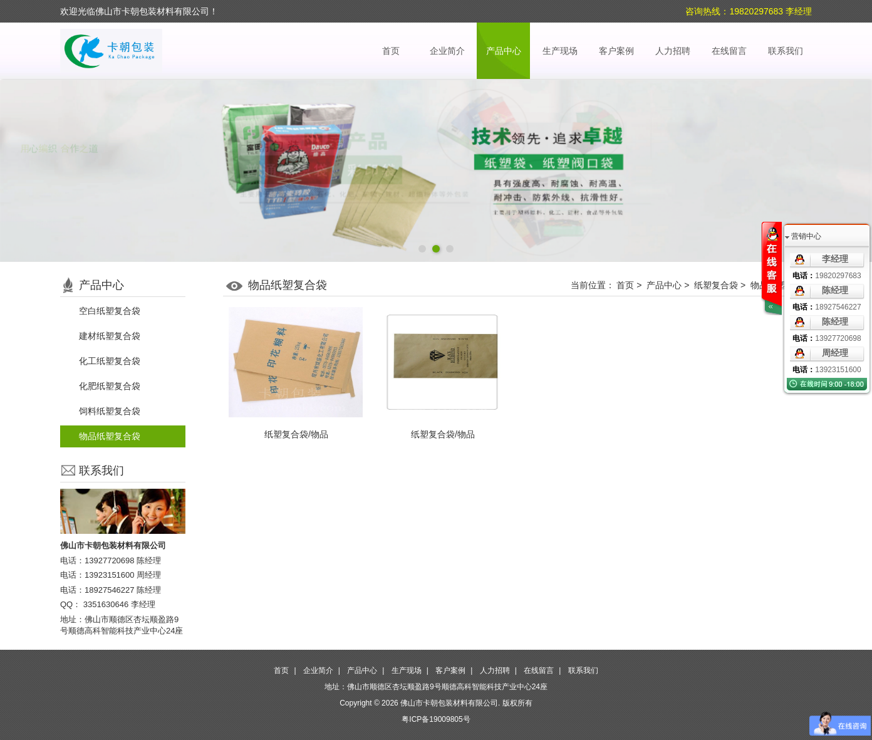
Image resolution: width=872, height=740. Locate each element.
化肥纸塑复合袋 (109, 386)
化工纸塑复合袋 (109, 361)
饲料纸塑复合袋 (109, 411)
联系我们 (785, 51)
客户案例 (616, 51)
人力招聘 (672, 51)
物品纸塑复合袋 (109, 436)
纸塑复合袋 (716, 285)
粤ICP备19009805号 (436, 719)
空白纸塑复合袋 (109, 311)
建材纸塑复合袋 (109, 336)
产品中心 (503, 51)
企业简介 (447, 51)
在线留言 (729, 51)
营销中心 (806, 236)
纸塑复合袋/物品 (296, 434)
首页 (391, 51)
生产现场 (560, 51)
